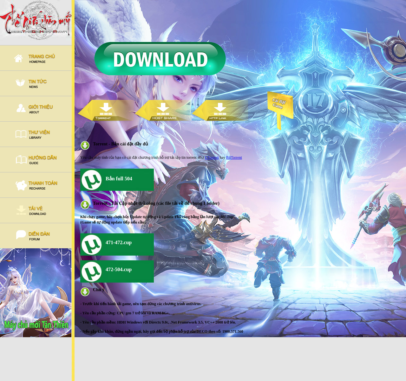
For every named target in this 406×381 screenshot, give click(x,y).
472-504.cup (119, 269)
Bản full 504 (119, 178)
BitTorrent (234, 157)
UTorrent (212, 157)
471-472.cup (119, 242)
